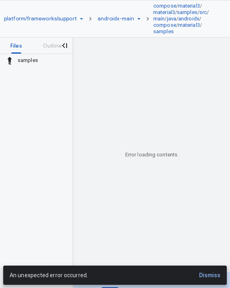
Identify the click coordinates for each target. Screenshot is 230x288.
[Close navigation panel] (64, 46)
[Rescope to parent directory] (10, 60)
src (203, 12)
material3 (189, 6)
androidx (188, 19)
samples (187, 12)
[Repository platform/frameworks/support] (40, 19)
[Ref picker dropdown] (139, 19)
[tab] (16, 46)
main (159, 19)
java (171, 19)
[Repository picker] (81, 19)
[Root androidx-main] (116, 19)
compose (164, 6)
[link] (184, 19)
